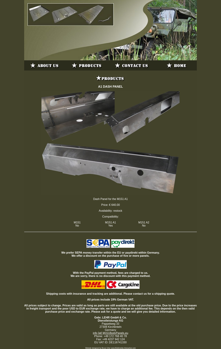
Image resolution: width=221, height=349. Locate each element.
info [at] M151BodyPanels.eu (110, 333)
